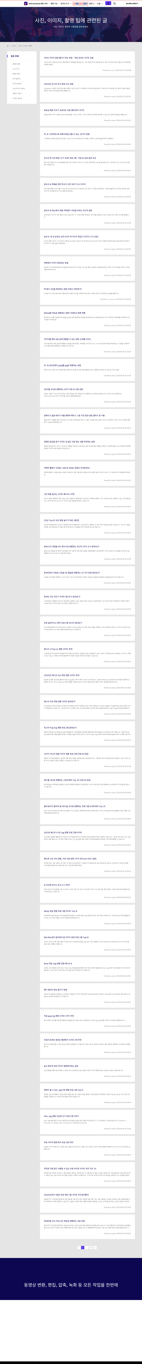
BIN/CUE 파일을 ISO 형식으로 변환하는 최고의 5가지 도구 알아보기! (78, 546)
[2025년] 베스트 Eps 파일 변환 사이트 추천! (66, 675)
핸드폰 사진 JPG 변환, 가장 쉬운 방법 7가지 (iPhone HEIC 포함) (76, 858)
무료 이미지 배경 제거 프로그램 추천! (62, 1142)
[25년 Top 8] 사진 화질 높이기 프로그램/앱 (65, 520)
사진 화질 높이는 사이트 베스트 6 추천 (63, 494)
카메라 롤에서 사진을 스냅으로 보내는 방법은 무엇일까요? (72, 467)
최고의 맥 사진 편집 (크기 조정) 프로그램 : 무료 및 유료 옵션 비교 (76, 157)
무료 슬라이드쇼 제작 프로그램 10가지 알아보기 (67, 622)
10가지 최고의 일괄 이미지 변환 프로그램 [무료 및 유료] (71, 753)
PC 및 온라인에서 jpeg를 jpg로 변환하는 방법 (67, 365)
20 (92, 1248)
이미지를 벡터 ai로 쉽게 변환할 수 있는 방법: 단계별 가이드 (73, 339)
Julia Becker (110, 299)
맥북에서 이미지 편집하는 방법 (59, 262)
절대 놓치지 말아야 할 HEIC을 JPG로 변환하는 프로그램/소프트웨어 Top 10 (82, 806)
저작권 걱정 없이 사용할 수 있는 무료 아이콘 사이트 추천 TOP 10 (76, 1168)
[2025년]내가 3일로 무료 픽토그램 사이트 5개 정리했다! (72, 1194)
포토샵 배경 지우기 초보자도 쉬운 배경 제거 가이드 (69, 110)
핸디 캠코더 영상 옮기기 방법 (58, 989)
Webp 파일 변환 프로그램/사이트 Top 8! (64, 910)
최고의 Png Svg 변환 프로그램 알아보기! (64, 727)
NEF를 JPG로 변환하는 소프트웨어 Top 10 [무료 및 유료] (72, 779)
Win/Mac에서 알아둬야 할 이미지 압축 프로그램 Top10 (71, 937)
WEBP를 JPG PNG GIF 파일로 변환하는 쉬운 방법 (69, 1220)
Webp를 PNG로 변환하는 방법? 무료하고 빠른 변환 (69, 312)
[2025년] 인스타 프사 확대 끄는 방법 (62, 83)
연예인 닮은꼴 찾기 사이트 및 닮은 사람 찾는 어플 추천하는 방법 (75, 441)
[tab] (22, 64)
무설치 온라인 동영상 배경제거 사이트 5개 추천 (67, 1039)
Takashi (112, 70)
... (86, 1248)
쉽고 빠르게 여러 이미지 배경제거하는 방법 (65, 1065)
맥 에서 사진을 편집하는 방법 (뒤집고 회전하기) (67, 288)
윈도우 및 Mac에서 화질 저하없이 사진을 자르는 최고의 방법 (74, 210)
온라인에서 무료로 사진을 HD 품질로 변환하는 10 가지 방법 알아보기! (78, 572)
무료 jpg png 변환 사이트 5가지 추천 (62, 1015)
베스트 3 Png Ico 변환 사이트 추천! (61, 648)
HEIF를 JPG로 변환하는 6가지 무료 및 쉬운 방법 (68, 389)
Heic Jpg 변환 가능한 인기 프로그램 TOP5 (65, 1116)
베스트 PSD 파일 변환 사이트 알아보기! (63, 701)
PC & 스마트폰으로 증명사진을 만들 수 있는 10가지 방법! (72, 134)
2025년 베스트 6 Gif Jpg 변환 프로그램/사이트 (67, 832)
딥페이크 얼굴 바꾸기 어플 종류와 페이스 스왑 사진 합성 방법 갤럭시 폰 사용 (81, 415)
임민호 (113, 96)
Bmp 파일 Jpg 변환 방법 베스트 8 (61, 963)
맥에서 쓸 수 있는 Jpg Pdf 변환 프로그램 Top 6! (68, 1089)
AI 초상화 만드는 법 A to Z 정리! (60, 884)
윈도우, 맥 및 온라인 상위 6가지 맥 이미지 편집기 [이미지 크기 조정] (77, 236)
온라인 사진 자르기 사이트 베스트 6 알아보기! (66, 596)
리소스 (14, 46)
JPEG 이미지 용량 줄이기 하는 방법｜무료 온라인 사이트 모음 (75, 57)
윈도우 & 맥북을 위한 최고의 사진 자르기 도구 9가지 (70, 184)
